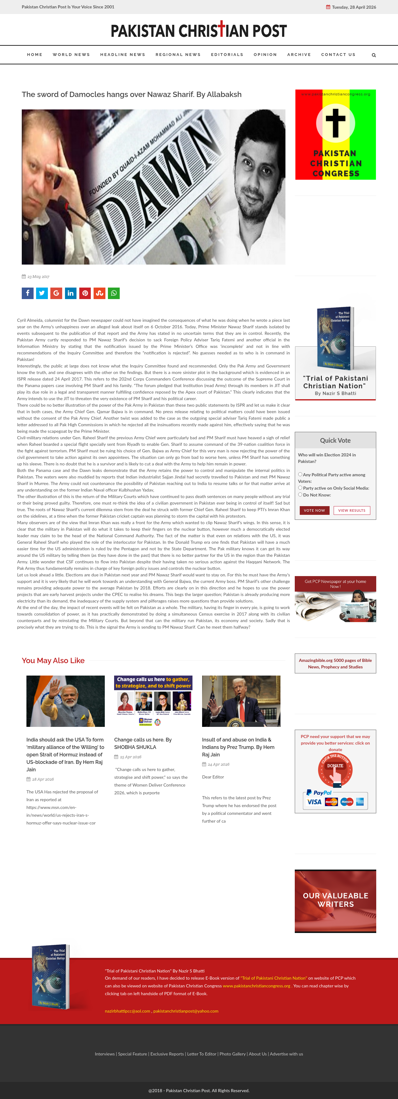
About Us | (259, 1053)
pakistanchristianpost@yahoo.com (185, 1011)
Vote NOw (314, 510)
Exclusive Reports (167, 1053)
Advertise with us (286, 1053)
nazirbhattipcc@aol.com (128, 1011)
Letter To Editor (202, 1053)
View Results (352, 510)
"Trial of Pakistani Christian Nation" (274, 978)
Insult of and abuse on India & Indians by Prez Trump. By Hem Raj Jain (238, 747)
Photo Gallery (233, 1053)
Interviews (105, 1053)
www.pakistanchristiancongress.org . (257, 985)
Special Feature (133, 1053)
